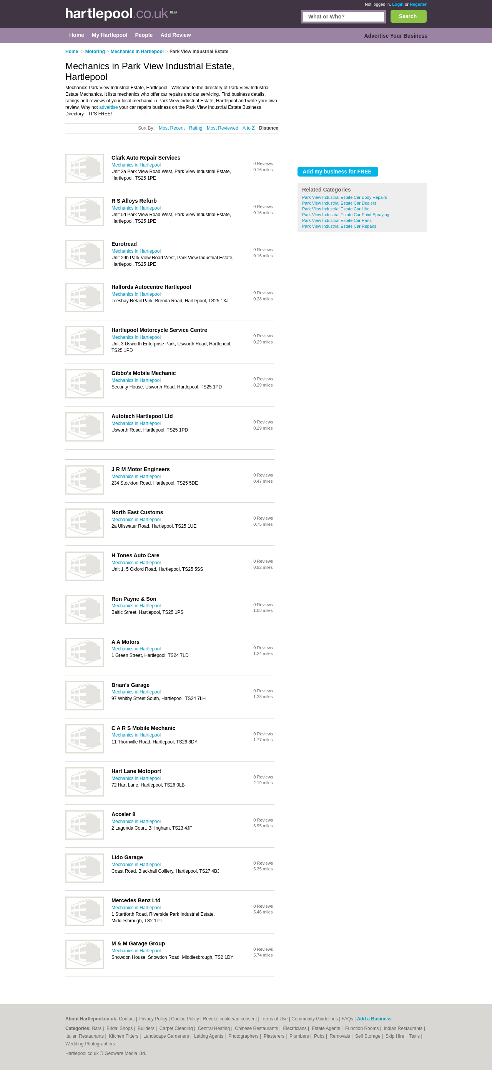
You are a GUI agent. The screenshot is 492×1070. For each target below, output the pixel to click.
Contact (127, 1019)
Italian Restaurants (85, 1036)
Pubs (320, 1036)
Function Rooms (362, 1028)
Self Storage (368, 1036)
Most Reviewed (222, 128)
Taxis (415, 1036)
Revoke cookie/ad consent (230, 1019)
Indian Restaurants (404, 1028)
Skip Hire (396, 1036)
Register (418, 4)
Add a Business (374, 1019)
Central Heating (214, 1028)
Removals (340, 1036)
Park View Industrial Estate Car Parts (337, 220)
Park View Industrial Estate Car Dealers (339, 203)
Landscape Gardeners (166, 1036)
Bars (97, 1028)
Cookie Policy (185, 1019)
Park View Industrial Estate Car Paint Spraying (345, 214)
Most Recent (171, 128)
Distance (268, 128)
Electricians (295, 1028)
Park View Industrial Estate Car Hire (335, 209)
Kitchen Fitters (124, 1036)
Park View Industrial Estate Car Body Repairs (344, 197)
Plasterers (275, 1036)
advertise (108, 107)
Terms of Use (274, 1019)
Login (398, 4)
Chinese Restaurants (257, 1028)
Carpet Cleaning (177, 1028)
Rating (196, 128)
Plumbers (299, 1036)
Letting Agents (209, 1036)
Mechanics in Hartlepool (136, 165)
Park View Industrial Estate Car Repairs (339, 226)
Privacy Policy (153, 1019)
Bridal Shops (120, 1028)
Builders (147, 1028)
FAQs (347, 1019)
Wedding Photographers (90, 1044)
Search (408, 16)
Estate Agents (326, 1028)
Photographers (244, 1036)
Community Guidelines (314, 1019)
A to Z (248, 128)
